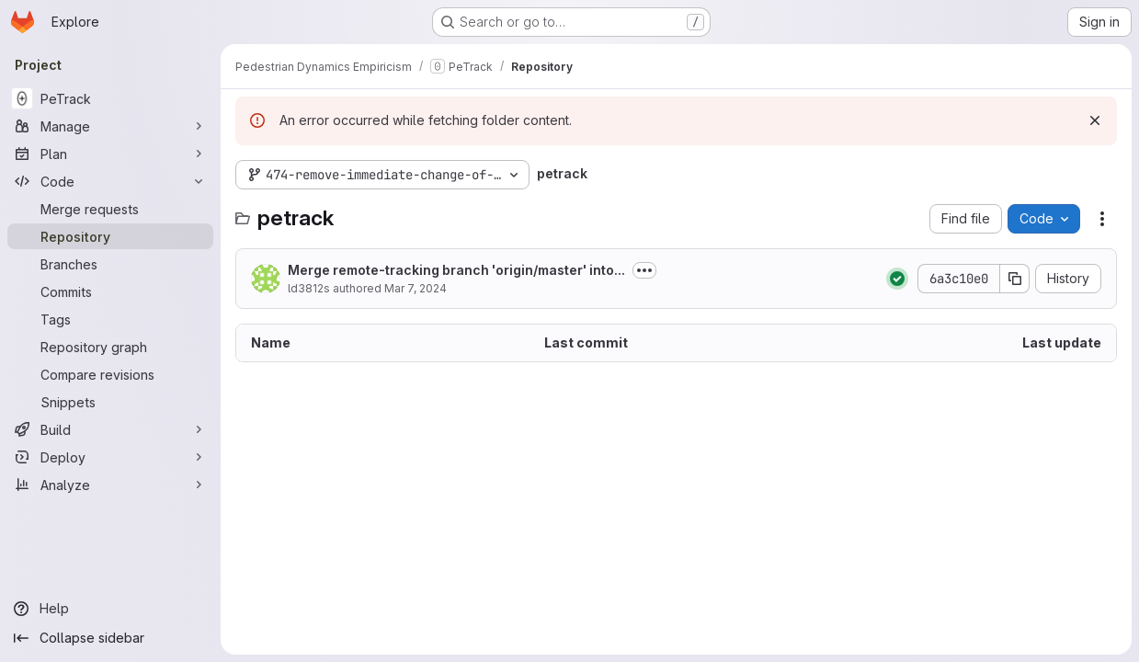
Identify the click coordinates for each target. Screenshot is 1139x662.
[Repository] (110, 236)
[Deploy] (110, 457)
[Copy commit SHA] (1015, 278)
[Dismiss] (1095, 120)
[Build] (110, 429)
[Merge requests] (110, 209)
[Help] (110, 609)
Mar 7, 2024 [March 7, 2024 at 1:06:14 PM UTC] (415, 288)
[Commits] (110, 291)
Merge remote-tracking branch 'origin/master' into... (456, 270)
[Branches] (110, 264)
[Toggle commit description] (644, 270)
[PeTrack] (110, 98)
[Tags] (110, 319)
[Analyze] (110, 484)
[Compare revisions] (110, 374)
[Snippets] (110, 402)
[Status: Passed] (897, 279)
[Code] (110, 181)
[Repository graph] (110, 347)
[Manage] (110, 126)
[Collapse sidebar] (110, 638)
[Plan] (110, 153)
